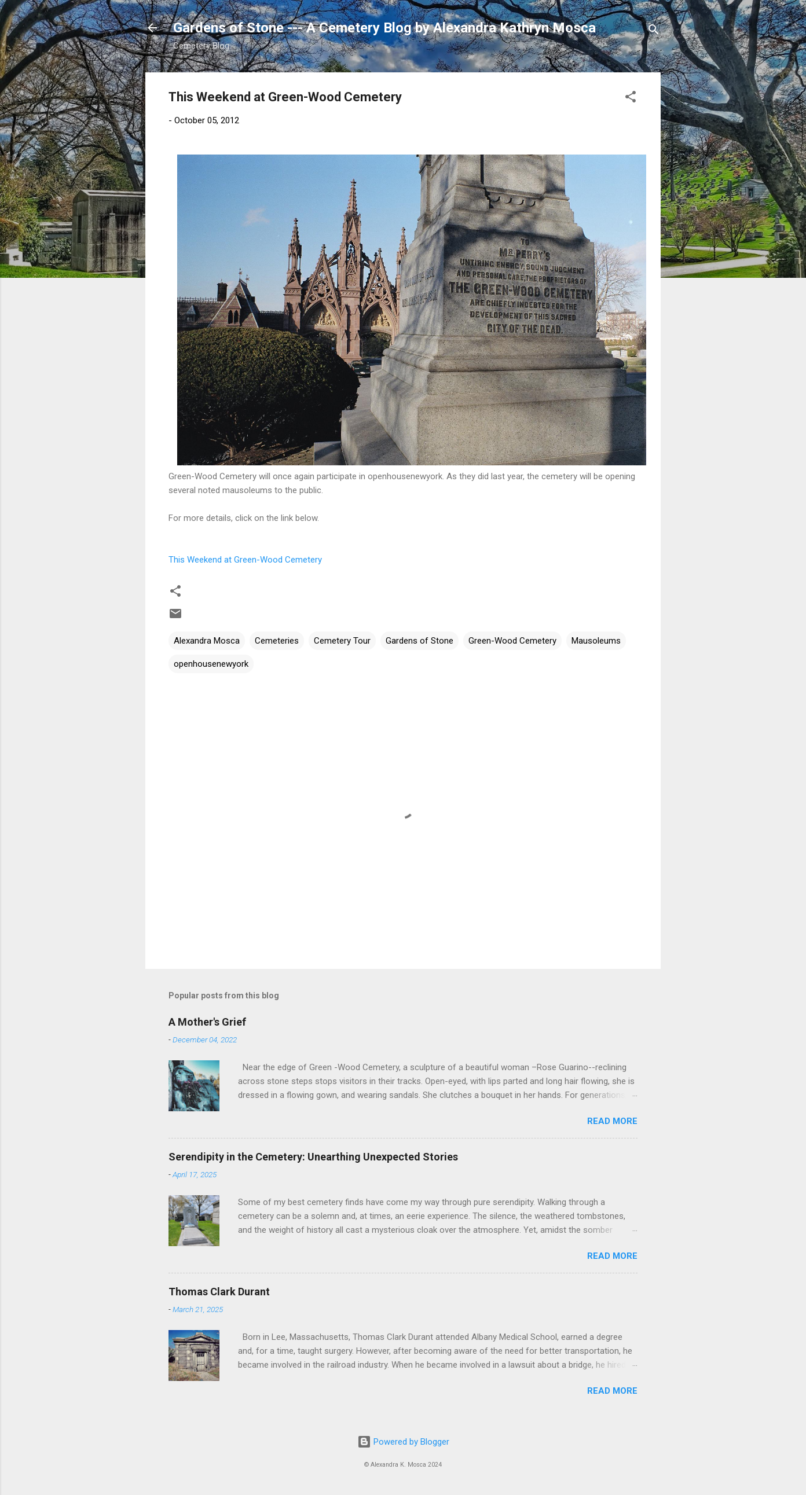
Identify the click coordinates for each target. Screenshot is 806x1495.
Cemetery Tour (342, 641)
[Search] (654, 31)
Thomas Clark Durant (219, 1291)
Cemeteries (277, 641)
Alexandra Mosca (207, 641)
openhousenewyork (211, 664)
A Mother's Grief (207, 1022)
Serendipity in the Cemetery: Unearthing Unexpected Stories (313, 1157)
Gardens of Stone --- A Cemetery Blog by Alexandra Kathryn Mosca (384, 28)
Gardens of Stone (419, 641)
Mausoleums (596, 641)
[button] (631, 99)
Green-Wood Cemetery (512, 641)
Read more (612, 1121)
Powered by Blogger (403, 1442)
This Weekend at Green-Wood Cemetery (245, 559)
